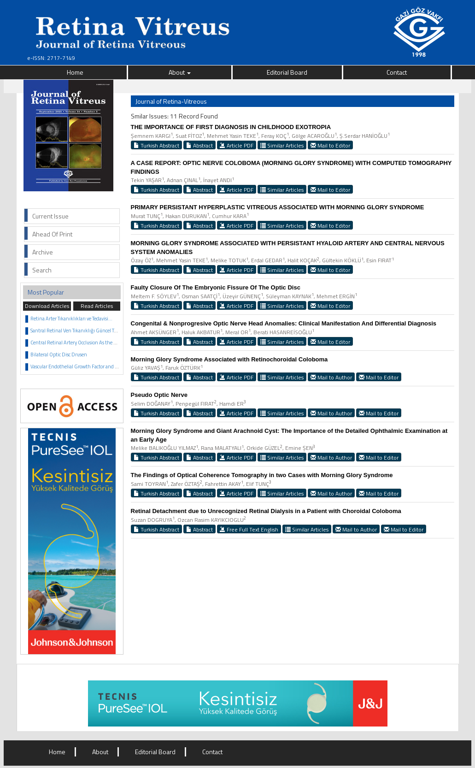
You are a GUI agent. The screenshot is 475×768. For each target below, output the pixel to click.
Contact (397, 72)
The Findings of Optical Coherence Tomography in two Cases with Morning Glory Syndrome (262, 475)
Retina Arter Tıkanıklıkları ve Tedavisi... (71, 318)
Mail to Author (331, 377)
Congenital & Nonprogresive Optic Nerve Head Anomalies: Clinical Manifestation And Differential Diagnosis (284, 323)
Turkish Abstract (156, 145)
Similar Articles (282, 145)
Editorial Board (287, 72)
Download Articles (47, 305)
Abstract (199, 145)
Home (75, 72)
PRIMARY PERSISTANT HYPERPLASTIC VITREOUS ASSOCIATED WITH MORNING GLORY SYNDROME (277, 207)
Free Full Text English (249, 529)
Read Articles (97, 305)
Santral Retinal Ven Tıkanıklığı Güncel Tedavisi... (81, 330)
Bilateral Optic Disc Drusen (58, 354)
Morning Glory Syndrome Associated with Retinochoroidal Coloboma (229, 359)
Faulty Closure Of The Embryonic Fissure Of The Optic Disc (215, 287)
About (180, 72)
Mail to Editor (330, 145)
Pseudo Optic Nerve (159, 394)
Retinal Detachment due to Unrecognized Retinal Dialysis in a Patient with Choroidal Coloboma (266, 511)
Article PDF (236, 145)
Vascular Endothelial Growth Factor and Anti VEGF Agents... (93, 366)
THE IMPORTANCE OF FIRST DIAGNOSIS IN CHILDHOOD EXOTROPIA (231, 127)
